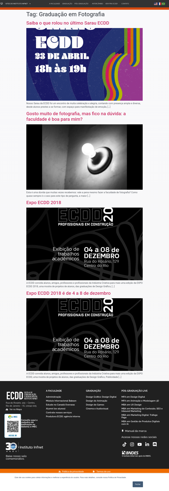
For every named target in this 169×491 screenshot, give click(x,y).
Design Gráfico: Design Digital (101, 397)
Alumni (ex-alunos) (55, 410)
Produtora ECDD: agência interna (63, 419)
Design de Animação (96, 401)
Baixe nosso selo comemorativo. (16, 457)
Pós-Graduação (82, 3)
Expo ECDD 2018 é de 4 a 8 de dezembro (68, 293)
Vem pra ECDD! (112, 3)
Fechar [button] (137, 484)
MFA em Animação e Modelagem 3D (140, 401)
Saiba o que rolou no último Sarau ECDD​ (67, 23)
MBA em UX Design (131, 406)
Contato (125, 4)
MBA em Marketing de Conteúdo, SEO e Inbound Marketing (142, 412)
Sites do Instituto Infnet (18, 3)
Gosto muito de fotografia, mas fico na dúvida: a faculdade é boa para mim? (76, 116)
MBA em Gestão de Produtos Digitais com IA (140, 427)
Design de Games (95, 406)
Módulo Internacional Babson (61, 401)
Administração (53, 397)
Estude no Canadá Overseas (60, 406)
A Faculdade (54, 4)
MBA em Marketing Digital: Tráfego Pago (139, 420)
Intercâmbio (97, 4)
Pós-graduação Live (134, 390)
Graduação (67, 4)
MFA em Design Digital (133, 397)
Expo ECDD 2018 (43, 202)
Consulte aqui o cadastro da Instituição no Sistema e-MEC (29, 423)
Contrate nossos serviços (59, 415)
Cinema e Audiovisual (97, 410)
